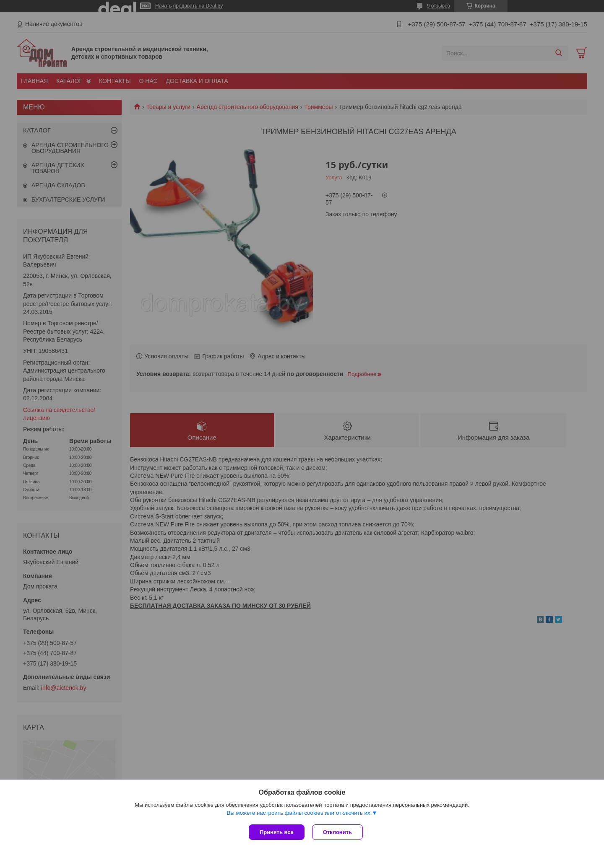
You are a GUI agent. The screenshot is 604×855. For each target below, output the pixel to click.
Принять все (277, 832)
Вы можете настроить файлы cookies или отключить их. (299, 814)
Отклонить (338, 832)
